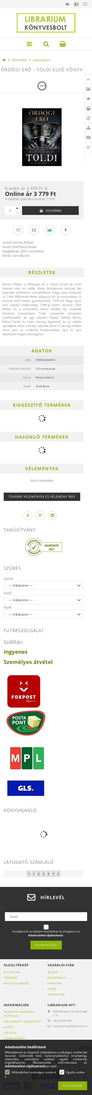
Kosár (52, 989)
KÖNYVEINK (19, 60)
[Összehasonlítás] (49, 230)
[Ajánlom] (34, 230)
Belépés (67, 4)
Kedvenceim (56, 994)
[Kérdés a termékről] (65, 230)
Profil (76, 4)
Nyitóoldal (12, 972)
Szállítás (10, 1032)
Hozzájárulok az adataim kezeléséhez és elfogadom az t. (46, 933)
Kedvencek (85, 4)
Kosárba (54, 210)
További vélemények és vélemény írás (42, 497)
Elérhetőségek (14, 1038)
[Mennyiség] (10, 210)
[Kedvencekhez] (18, 230)
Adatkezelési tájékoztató (22, 1021)
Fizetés (9, 1027)
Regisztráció (57, 977)
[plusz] (17, 208)
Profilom (54, 983)
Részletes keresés (16, 983)
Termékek (10, 977)
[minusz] (17, 213)
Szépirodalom (41, 60)
